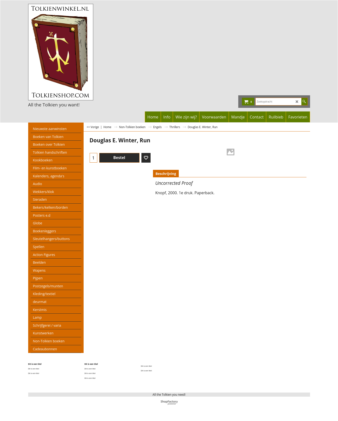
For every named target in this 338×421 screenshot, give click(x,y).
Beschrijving (166, 173)
